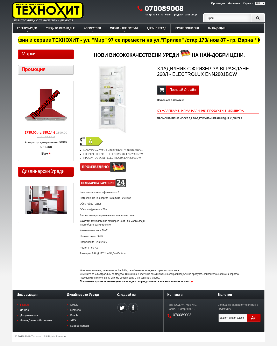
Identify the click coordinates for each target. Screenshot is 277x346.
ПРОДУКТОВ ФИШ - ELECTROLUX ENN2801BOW (112, 157)
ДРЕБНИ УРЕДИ (156, 28)
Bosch (74, 315)
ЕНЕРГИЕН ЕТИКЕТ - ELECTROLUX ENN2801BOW (113, 154)
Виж (44, 153)
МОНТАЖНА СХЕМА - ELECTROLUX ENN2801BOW (113, 150)
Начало (24, 304)
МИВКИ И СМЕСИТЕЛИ (124, 28)
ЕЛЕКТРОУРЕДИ (27, 28)
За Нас (24, 309)
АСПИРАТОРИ (92, 28)
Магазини (234, 3)
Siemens (75, 309)
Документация (29, 315)
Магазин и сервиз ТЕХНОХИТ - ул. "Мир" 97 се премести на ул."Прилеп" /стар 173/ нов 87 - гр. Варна (131, 40)
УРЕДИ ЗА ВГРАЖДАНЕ (60, 28)
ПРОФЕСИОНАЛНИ (187, 28)
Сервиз (248, 3)
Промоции (218, 3)
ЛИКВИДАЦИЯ (217, 28)
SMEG (74, 304)
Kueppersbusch (79, 325)
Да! (253, 317)
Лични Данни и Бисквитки (36, 320)
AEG (73, 320)
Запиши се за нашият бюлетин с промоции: (238, 306)
